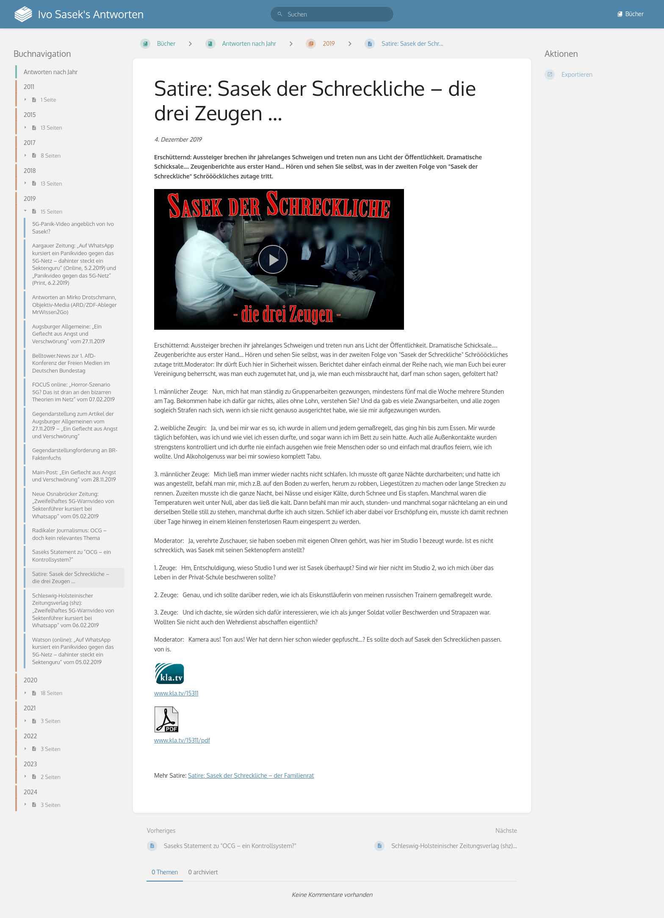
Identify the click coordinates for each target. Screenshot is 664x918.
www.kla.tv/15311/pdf (182, 740)
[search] (331, 14)
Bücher (630, 13)
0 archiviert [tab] (203, 872)
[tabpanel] (332, 894)
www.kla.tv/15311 (176, 693)
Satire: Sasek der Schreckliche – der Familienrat (251, 775)
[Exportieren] (597, 74)
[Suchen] (280, 14)
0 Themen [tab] (165, 872)
